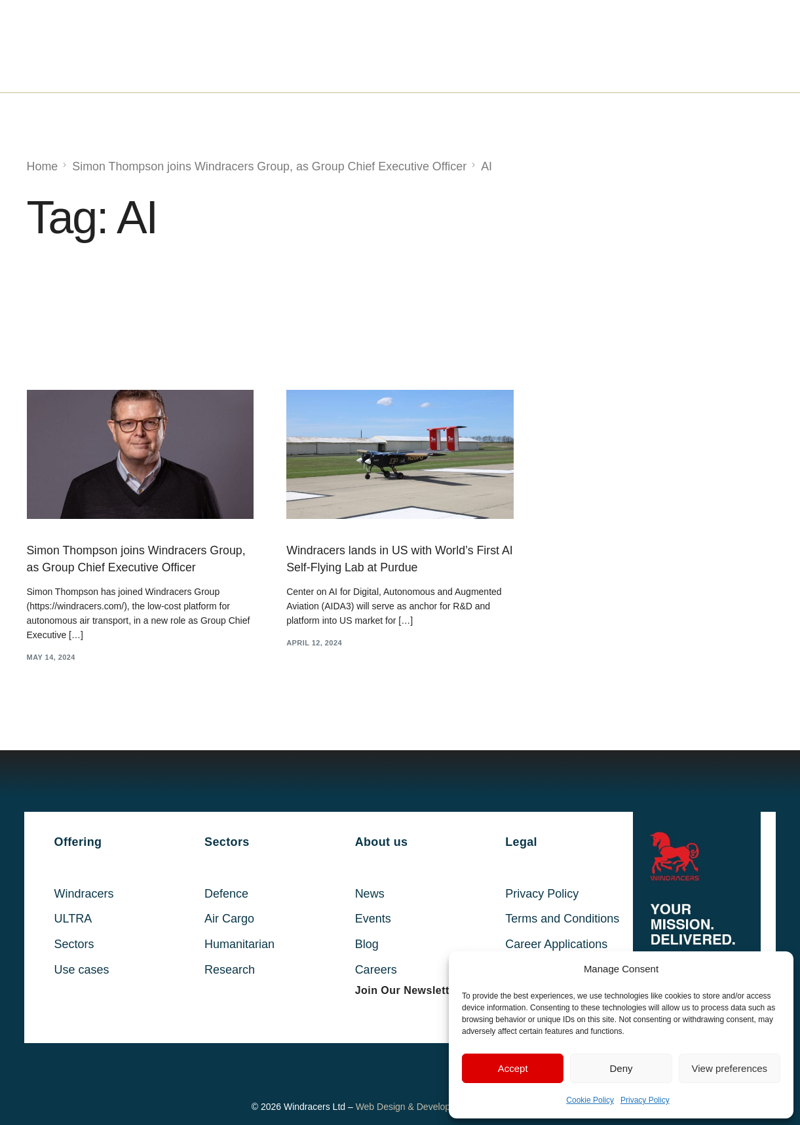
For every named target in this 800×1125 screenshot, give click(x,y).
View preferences (730, 1068)
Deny (620, 1068)
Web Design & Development (413, 1107)
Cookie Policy (590, 1100)
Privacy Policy (645, 1100)
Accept (513, 1068)
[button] (407, 991)
